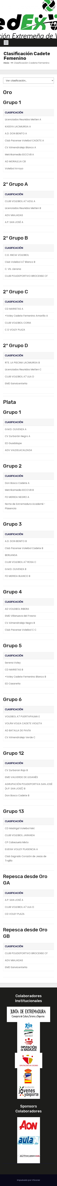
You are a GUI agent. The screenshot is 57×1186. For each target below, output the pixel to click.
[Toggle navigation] (6, 42)
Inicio (6, 62)
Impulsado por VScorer (28, 1180)
